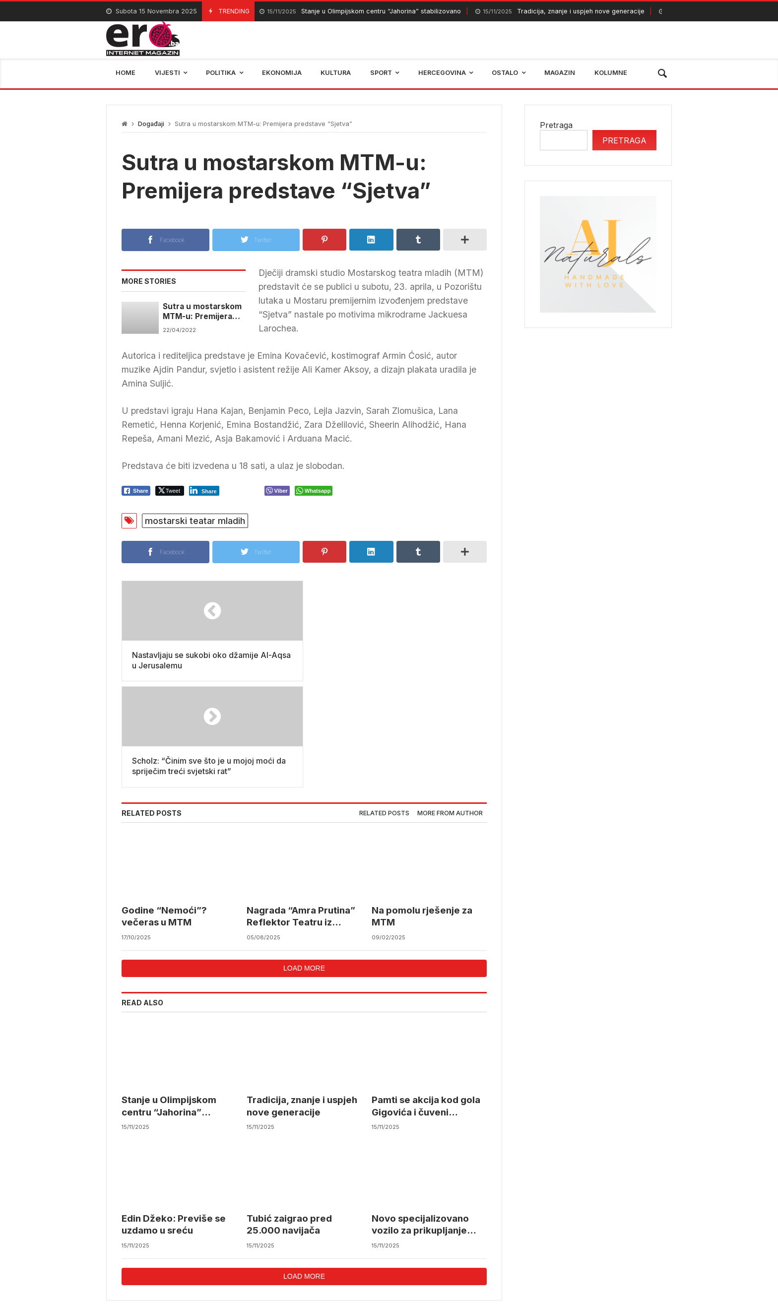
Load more (304, 862)
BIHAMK (506, 1239)
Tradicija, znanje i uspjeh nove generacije (560, 11)
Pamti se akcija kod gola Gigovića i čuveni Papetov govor (426, 1000)
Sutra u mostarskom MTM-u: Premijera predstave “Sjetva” (202, 312)
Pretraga (556, 125)
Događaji (151, 124)
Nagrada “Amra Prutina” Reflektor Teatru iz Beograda (301, 811)
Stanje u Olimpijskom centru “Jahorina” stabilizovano (360, 11)
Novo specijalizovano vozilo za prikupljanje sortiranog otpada (420, 1119)
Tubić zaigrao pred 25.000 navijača (289, 1118)
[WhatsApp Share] (314, 491)
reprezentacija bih (438, 1239)
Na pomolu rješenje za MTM (422, 810)
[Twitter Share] (169, 491)
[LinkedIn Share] (204, 491)
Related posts (384, 707)
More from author (450, 707)
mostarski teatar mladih (195, 521)
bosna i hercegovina (627, 1239)
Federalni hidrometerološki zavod (322, 1239)
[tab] (384, 707)
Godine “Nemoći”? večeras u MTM (164, 810)
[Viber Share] (277, 491)
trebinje (555, 1239)
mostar (227, 1239)
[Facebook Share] (136, 491)
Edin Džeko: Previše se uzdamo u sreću (174, 1118)
